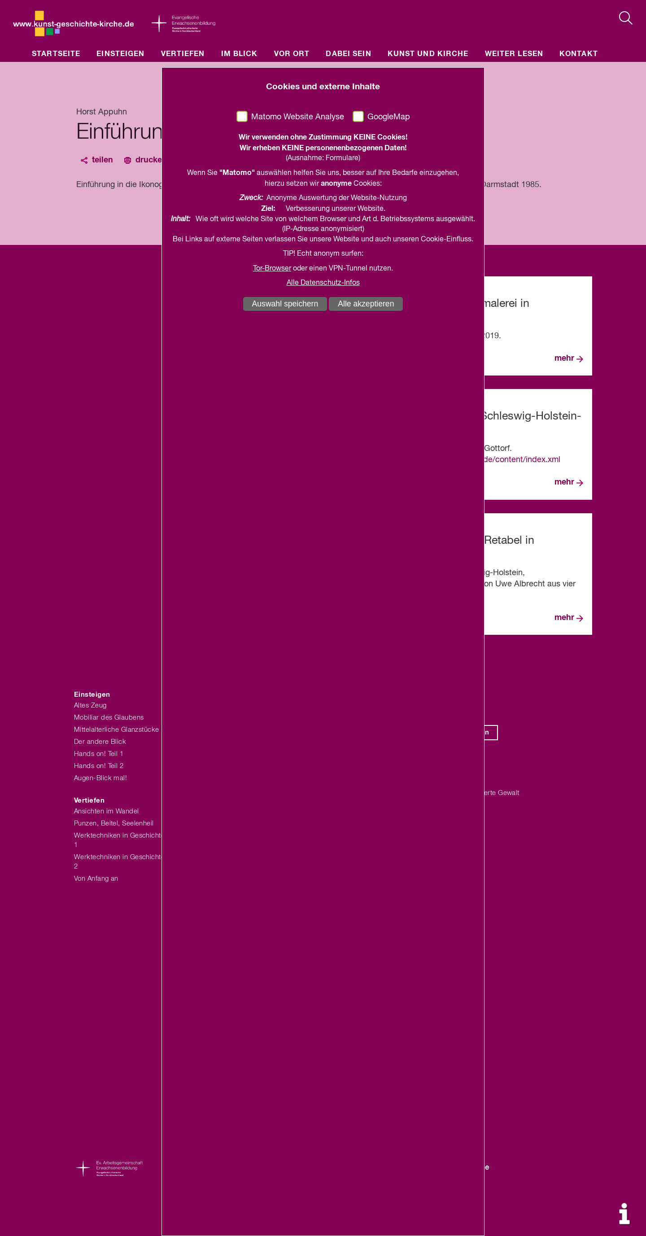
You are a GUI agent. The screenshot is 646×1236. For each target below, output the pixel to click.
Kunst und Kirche (428, 53)
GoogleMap (388, 117)
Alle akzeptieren (366, 303)
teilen (102, 160)
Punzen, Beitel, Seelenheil (114, 823)
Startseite (56, 53)
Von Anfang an (96, 878)
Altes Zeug (90, 705)
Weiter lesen (514, 53)
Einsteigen (120, 53)
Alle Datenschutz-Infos (323, 283)
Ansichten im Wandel (106, 811)
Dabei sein (348, 53)
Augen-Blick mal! (100, 778)
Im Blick (239, 53)
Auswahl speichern (285, 303)
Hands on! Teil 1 (98, 754)
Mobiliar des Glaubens (109, 717)
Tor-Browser (272, 268)
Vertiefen (183, 53)
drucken (151, 160)
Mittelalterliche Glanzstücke (116, 729)
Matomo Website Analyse (297, 117)
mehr (564, 358)
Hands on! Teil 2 (98, 766)
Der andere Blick (100, 741)
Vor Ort (292, 53)
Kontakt (578, 53)
